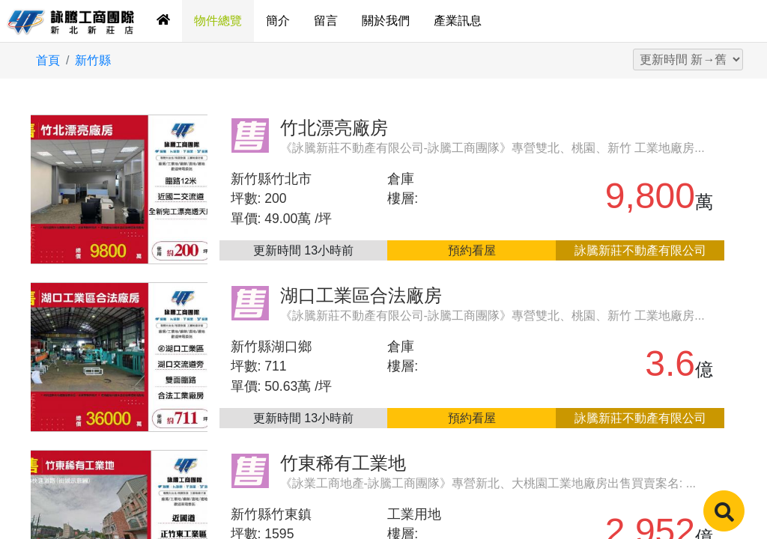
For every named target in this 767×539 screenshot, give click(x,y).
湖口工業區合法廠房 (361, 295)
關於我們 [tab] (386, 20)
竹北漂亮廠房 (334, 128)
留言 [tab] (326, 20)
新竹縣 (93, 60)
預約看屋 (472, 250)
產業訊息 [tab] (458, 20)
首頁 (48, 60)
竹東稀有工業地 (343, 463)
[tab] (163, 21)
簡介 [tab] (278, 20)
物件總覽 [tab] (218, 20)
